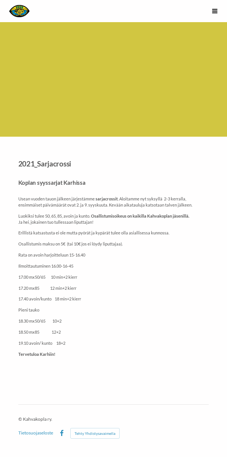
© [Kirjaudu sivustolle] (20, 419)
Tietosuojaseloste (35, 433)
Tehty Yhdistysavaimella (95, 433)
